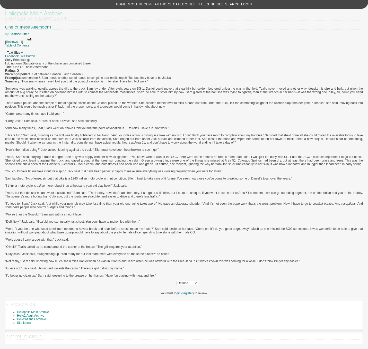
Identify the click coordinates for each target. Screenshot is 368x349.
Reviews (11, 42)
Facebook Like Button (20, 56)
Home (121, 4)
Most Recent (140, 4)
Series (217, 4)
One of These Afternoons (28, 27)
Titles (203, 4)
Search (232, 4)
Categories (184, 4)
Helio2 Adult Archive (31, 315)
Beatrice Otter (19, 34)
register (187, 293)
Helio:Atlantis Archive (31, 319)
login (177, 293)
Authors (163, 4)
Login (246, 4)
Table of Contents (17, 45)
